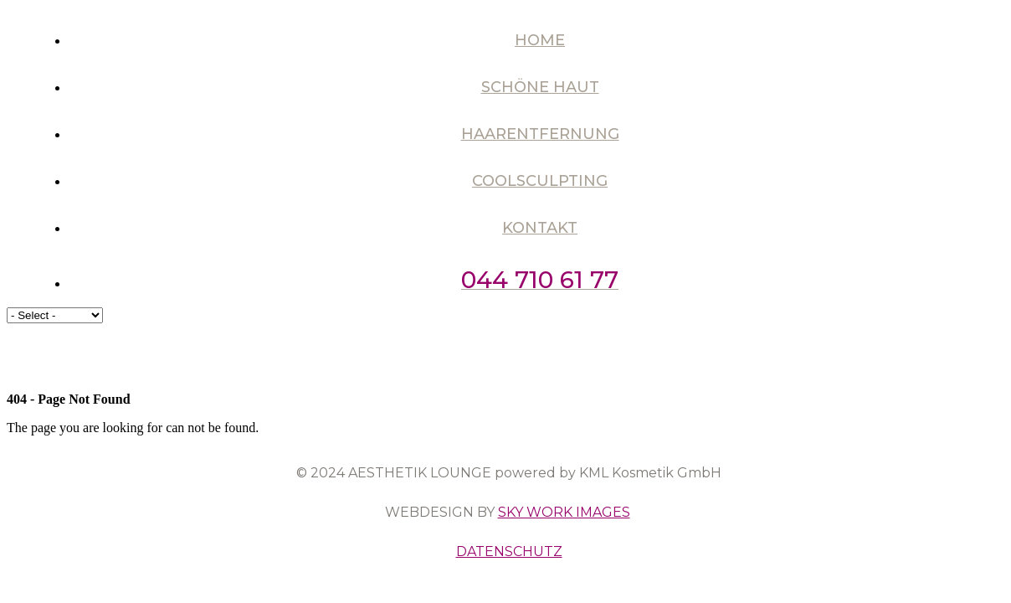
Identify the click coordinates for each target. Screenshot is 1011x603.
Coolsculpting (540, 181)
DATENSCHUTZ (509, 551)
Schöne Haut (540, 87)
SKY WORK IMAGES (564, 512)
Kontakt (539, 228)
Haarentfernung (540, 134)
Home (540, 40)
